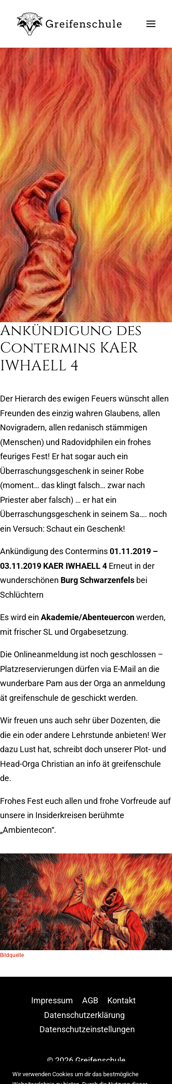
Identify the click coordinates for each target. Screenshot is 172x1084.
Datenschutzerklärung (84, 1015)
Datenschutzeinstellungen (87, 1029)
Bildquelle (12, 955)
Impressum (52, 1000)
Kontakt (121, 1000)
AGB (90, 1000)
